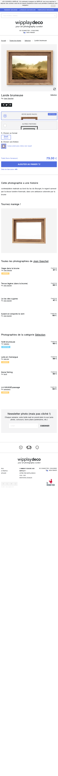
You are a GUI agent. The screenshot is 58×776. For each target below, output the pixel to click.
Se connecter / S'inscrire (29, 30)
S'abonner (44, 713)
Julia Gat (6, 575)
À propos (4, 758)
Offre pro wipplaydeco (27, 761)
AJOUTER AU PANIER (29, 164)
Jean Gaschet (8, 98)
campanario (7, 678)
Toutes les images (15, 40)
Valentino (6, 522)
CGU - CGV (22, 763)
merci (53, 5)
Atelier (3, 761)
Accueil (3, 40)
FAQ (2, 756)
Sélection (28, 40)
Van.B (5, 626)
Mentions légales (25, 765)
